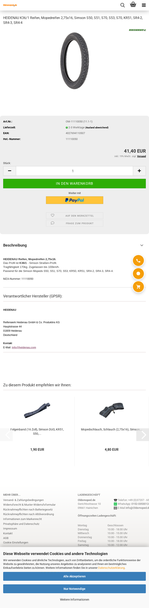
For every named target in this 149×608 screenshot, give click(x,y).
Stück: (7, 163)
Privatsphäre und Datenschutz (21, 523)
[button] (9, 171)
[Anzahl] (74, 171)
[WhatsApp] (138, 273)
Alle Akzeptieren (74, 576)
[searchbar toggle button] (122, 5)
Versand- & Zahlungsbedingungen (23, 500)
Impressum (10, 528)
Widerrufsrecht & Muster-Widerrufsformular (29, 504)
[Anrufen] (138, 260)
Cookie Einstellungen (15, 542)
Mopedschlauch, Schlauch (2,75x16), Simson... (111, 429)
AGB (5, 538)
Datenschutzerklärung (111, 567)
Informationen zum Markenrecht (22, 519)
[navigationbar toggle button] (143, 5)
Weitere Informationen (74, 599)
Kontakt (8, 533)
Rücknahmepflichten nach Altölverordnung (28, 514)
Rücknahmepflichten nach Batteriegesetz (28, 509)
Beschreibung (15, 245)
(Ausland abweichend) (97, 127)
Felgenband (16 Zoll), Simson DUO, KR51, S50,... (37, 431)
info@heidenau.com (24, 347)
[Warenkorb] (138, 286)
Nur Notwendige (74, 588)
